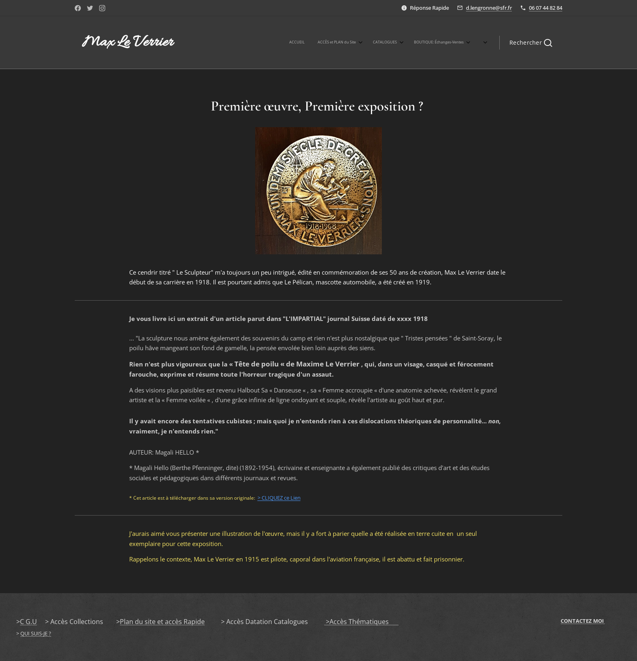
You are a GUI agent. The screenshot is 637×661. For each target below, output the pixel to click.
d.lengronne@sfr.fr (489, 7)
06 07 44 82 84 (545, 7)
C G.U (28, 621)
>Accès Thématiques (361, 621)
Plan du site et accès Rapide (162, 621)
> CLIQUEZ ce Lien (279, 497)
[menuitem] (349, 43)
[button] (530, 43)
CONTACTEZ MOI (583, 620)
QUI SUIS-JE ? (35, 633)
